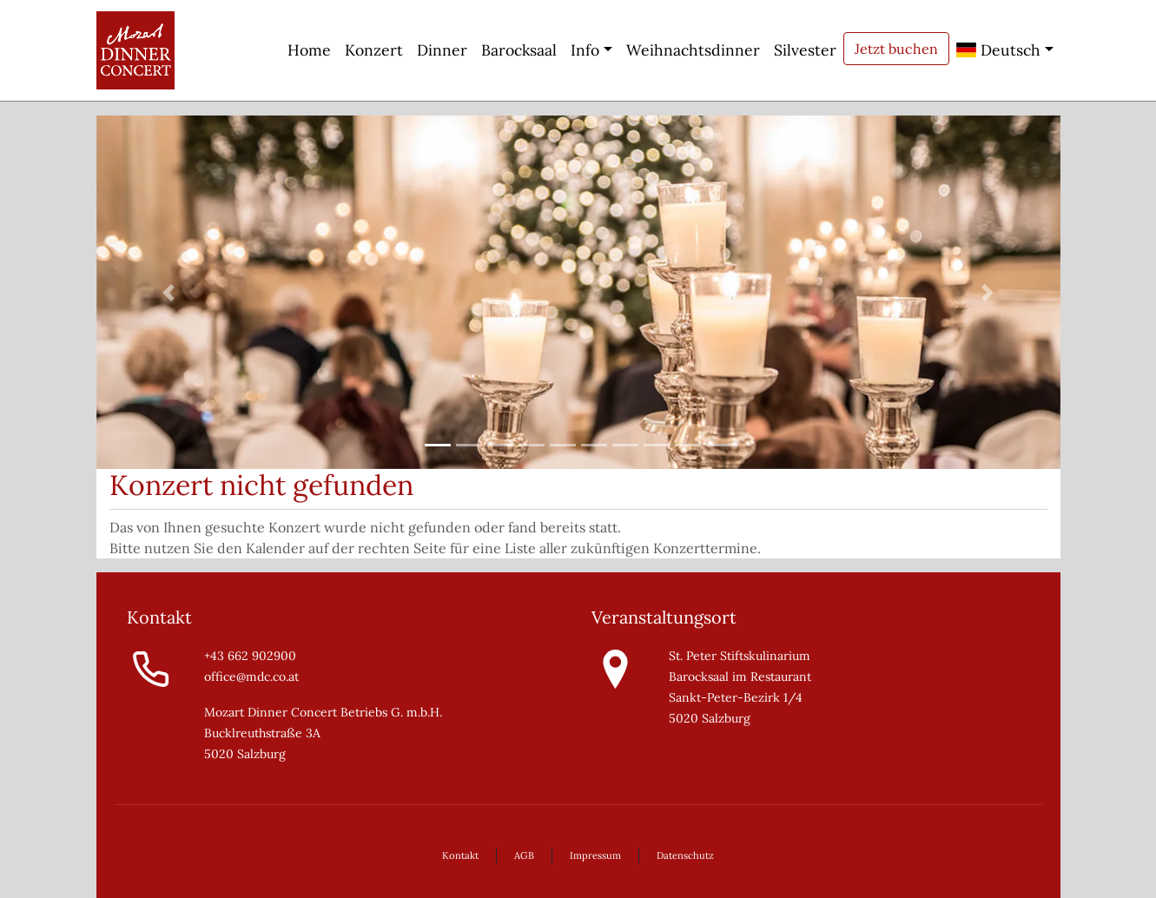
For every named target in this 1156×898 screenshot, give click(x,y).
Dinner (442, 50)
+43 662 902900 (250, 656)
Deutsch (998, 50)
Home (309, 50)
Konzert (374, 50)
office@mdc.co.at (251, 676)
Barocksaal (519, 50)
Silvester (805, 50)
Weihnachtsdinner (693, 50)
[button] (168, 292)
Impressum (595, 855)
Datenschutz (685, 855)
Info (585, 50)
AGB (524, 855)
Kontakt (460, 855)
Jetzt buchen (896, 48)
